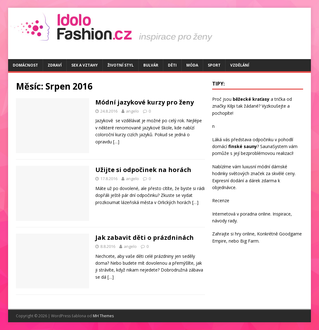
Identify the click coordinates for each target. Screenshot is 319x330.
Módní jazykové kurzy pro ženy (144, 102)
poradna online (255, 214)
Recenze (220, 200)
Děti (172, 65)
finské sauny (242, 146)
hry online (245, 234)
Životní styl (120, 65)
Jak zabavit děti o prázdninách (144, 237)
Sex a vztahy (84, 65)
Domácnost (25, 65)
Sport (214, 65)
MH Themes (103, 315)
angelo (132, 111)
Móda (192, 65)
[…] (116, 142)
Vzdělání (239, 65)
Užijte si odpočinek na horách (143, 169)
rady (232, 221)
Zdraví (55, 65)
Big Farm (249, 241)
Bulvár (150, 65)
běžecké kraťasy (251, 99)
